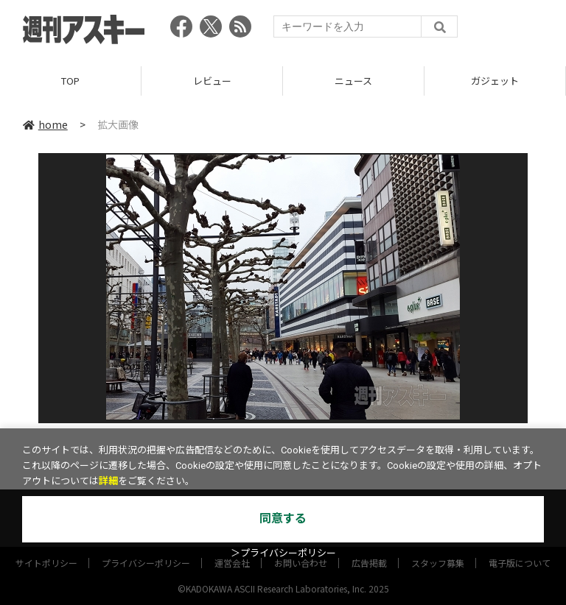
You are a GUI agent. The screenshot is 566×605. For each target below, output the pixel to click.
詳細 (108, 481)
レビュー (212, 81)
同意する (283, 519)
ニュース (353, 81)
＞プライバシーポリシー (283, 553)
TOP (70, 81)
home (45, 124)
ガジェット (495, 81)
